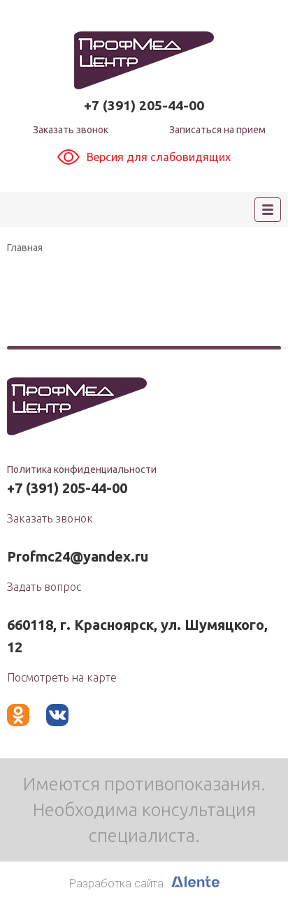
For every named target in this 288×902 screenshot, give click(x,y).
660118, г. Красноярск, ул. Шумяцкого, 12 (137, 636)
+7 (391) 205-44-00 (144, 105)
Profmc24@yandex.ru (77, 556)
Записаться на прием (217, 129)
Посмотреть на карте (62, 677)
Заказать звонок (70, 129)
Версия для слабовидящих (144, 157)
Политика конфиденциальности (82, 469)
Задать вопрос (44, 586)
